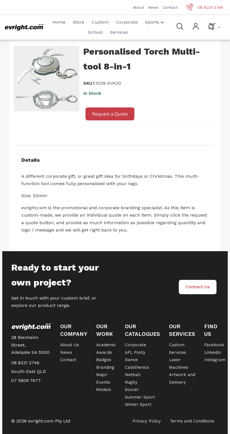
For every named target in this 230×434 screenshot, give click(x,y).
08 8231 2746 (204, 7)
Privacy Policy (146, 421)
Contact (170, 7)
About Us (69, 344)
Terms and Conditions (192, 421)
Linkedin (212, 352)
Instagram (215, 359)
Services (119, 32)
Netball (133, 374)
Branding (105, 367)
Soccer (132, 389)
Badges (103, 359)
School (95, 32)
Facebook (214, 344)
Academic (106, 344)
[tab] (115, 160)
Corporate (127, 22)
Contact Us (198, 286)
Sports (154, 22)
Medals (103, 389)
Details (30, 160)
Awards (104, 352)
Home (59, 22)
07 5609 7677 (26, 380)
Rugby (131, 382)
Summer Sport (140, 397)
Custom (100, 22)
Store (78, 22)
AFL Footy (135, 352)
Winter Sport (138, 404)
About (138, 7)
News (153, 7)
